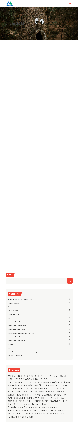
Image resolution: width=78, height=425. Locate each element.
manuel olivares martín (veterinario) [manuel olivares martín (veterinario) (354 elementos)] (41, 398)
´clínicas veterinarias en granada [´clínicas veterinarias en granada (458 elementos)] (20, 417)
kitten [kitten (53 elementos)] (32, 395)
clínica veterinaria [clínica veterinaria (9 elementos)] (41, 382)
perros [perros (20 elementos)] (10, 404)
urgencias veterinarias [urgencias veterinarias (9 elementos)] (16, 414)
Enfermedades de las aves (16, 322)
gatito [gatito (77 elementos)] (31, 392)
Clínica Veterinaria (13, 314)
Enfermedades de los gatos (16, 329)
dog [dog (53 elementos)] (36, 388)
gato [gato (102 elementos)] (37, 392)
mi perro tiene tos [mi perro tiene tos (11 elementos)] (26, 401)
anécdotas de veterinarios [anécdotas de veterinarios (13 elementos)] (44, 376)
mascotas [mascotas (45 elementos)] (60, 398)
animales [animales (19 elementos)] (11, 376)
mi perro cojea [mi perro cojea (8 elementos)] (13, 401)
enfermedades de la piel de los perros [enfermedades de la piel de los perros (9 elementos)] (53, 388)
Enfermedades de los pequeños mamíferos (21, 333)
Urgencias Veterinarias (15, 356)
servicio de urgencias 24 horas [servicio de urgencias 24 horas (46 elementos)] (35, 404)
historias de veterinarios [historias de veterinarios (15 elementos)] (55, 392)
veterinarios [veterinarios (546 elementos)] (40, 414)
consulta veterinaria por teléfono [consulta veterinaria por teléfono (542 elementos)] (20, 388)
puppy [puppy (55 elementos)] (20, 404)
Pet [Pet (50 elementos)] (15, 404)
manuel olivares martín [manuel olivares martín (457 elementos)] (16, 398)
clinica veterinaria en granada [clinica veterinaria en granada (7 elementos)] (19, 379)
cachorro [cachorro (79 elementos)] (59, 376)
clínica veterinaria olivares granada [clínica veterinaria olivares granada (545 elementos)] (53, 385)
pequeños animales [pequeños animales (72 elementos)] (53, 401)
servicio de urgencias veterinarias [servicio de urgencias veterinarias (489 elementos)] (20, 407)
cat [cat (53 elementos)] (65, 376)
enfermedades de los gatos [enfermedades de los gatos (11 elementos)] (17, 392)
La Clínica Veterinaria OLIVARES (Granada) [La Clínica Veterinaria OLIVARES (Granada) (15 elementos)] (52, 395)
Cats (9, 307)
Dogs (9, 318)
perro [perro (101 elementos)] (64, 401)
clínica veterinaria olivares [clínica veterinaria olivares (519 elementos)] (60, 382)
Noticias (10, 344)
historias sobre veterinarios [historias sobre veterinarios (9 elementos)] (18, 395)
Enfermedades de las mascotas (17, 325)
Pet (9, 348)
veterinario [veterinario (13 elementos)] (30, 414)
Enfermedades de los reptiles (17, 341)
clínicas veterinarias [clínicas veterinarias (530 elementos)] (40, 379)
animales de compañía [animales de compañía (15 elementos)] (25, 376)
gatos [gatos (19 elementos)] (42, 392)
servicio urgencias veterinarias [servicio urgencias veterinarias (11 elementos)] (46, 407)
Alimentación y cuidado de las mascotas (20, 299)
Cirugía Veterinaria (13, 310)
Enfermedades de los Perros (17, 337)
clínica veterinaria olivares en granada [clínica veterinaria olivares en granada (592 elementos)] (24, 385)
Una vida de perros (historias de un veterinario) (22, 352)
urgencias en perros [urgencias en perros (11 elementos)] (57, 410)
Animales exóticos (13, 303)
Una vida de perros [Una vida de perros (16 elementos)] (41, 410)
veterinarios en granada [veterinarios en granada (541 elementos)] (56, 414)
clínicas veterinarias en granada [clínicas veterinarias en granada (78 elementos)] (20, 382)
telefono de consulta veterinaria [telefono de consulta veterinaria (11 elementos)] (20, 410)
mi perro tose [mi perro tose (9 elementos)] (39, 401)
